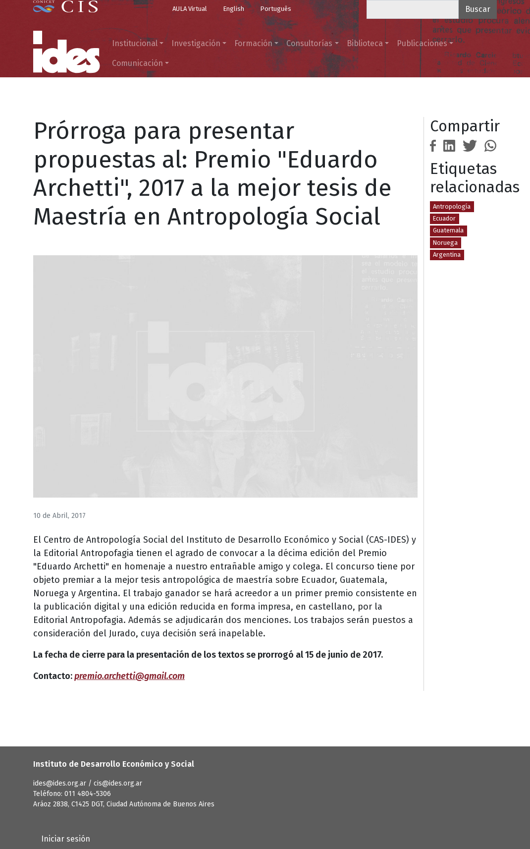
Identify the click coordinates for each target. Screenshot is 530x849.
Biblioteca (365, 43)
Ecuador (444, 218)
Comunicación (137, 63)
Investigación (195, 43)
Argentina (447, 254)
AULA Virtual (189, 8)
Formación (253, 43)
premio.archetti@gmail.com (129, 676)
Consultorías (309, 43)
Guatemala (448, 230)
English (233, 8)
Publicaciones (422, 43)
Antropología (452, 206)
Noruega (445, 242)
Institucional (135, 43)
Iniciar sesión (65, 839)
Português (275, 8)
